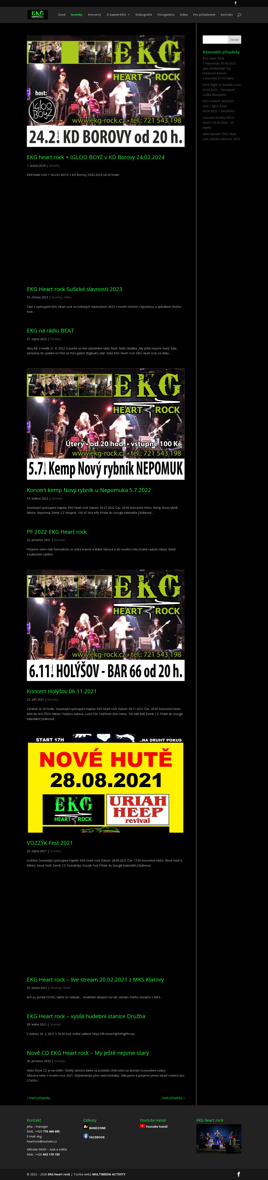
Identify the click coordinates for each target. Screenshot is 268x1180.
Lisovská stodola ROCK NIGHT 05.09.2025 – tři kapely (218, 123)
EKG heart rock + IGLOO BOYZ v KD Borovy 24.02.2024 (96, 157)
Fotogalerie (165, 15)
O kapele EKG (116, 15)
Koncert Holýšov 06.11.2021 (62, 691)
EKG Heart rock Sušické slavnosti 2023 (74, 289)
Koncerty (94, 15)
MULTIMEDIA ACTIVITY (108, 1174)
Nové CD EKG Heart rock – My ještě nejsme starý (88, 1052)
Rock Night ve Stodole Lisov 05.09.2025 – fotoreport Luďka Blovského (222, 90)
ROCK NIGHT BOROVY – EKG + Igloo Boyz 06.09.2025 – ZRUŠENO (219, 106)
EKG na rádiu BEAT (50, 330)
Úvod (61, 15)
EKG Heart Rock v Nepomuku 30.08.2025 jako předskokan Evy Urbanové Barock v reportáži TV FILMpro (219, 68)
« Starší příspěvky (38, 1098)
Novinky (76, 15)
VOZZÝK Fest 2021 (50, 842)
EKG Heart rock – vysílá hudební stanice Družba (86, 1016)
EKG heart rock (59, 1174)
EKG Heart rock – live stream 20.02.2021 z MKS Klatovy (95, 979)
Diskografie (143, 15)
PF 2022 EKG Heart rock (57, 531)
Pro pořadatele (204, 15)
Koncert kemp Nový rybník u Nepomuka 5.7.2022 (89, 490)
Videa (184, 15)
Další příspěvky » (173, 1098)
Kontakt (227, 15)
